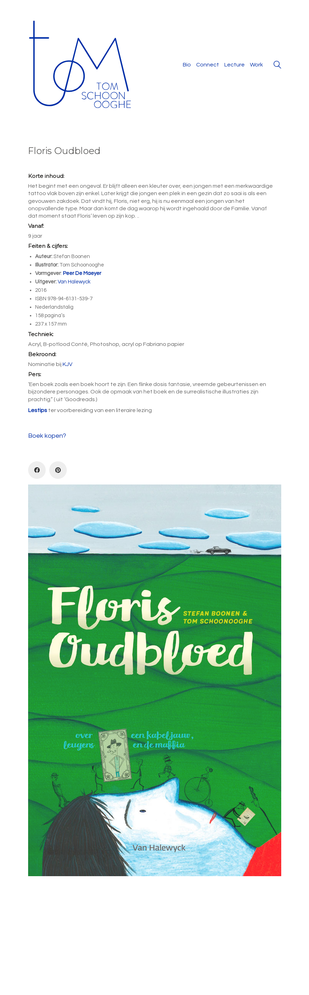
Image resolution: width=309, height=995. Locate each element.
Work (256, 65)
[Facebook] (37, 470)
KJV (67, 364)
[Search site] (277, 66)
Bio (187, 65)
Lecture (234, 65)
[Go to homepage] (81, 65)
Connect (207, 65)
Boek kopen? (47, 435)
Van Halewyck (74, 281)
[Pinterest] (58, 470)
